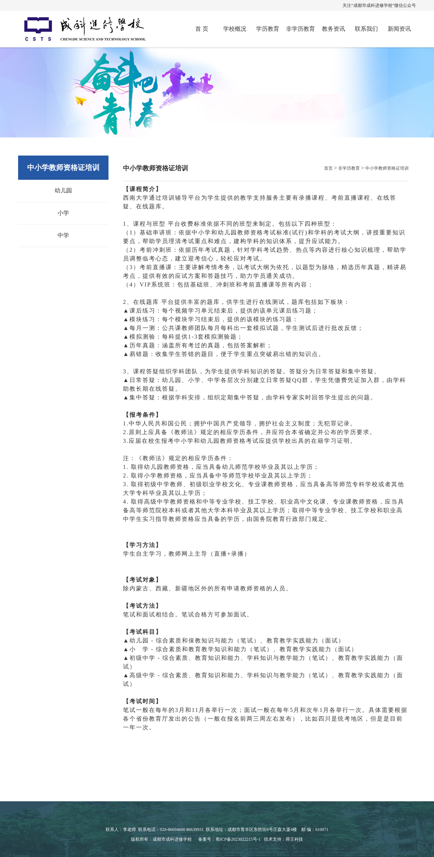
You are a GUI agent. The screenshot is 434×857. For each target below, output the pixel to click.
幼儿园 (63, 190)
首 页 (201, 29)
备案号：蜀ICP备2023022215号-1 (229, 839)
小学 (63, 213)
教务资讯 (333, 29)
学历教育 (267, 29)
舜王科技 (294, 839)
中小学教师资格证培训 (387, 168)
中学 (63, 235)
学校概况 (234, 29)
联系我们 (366, 29)
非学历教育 (300, 29)
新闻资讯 (399, 29)
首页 (328, 168)
